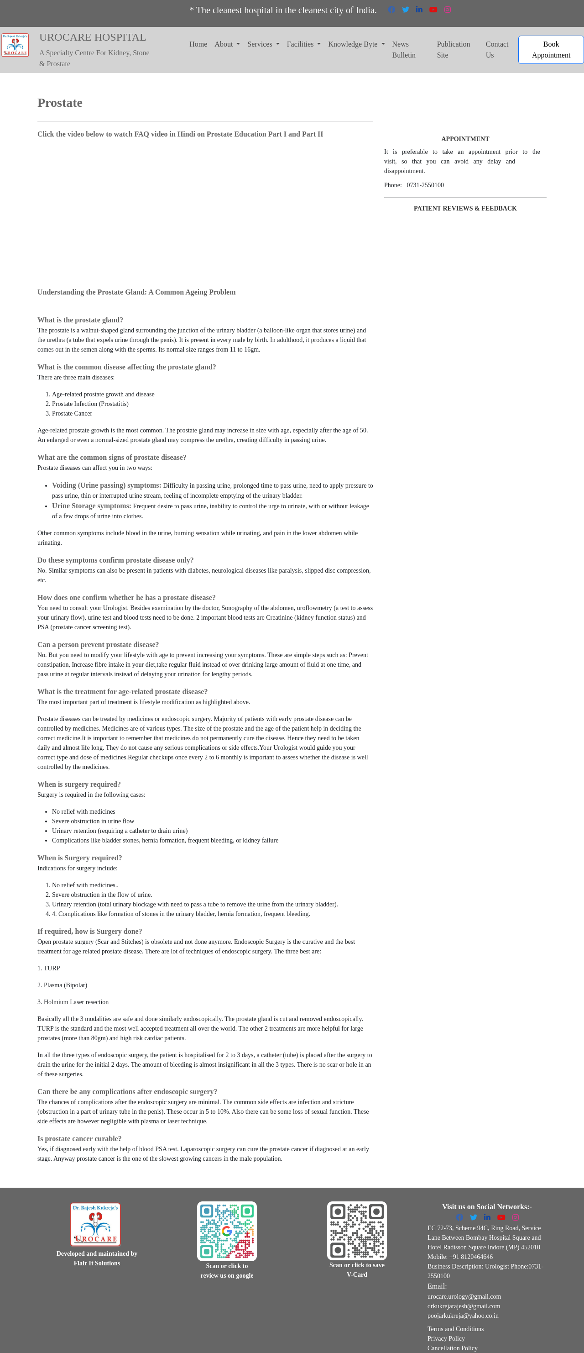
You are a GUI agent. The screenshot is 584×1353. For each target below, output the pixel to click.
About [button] (224, 44)
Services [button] (260, 44)
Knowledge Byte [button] (353, 44)
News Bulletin (404, 49)
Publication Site (453, 49)
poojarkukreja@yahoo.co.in (463, 1315)
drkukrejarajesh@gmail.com (464, 1306)
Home (198, 44)
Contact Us (497, 49)
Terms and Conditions (456, 1329)
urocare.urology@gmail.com (464, 1296)
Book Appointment (551, 49)
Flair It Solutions (97, 1263)
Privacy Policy (446, 1338)
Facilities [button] (301, 44)
